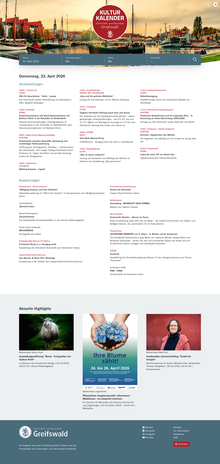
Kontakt (177, 427)
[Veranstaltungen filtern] (195, 59)
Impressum (178, 434)
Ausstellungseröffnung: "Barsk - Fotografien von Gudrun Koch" (45, 358)
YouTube (148, 437)
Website (148, 427)
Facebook (149, 431)
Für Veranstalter (181, 431)
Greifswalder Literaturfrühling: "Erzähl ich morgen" (168, 358)
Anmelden (181, 444)
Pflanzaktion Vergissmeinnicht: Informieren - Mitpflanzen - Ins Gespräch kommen (107, 397)
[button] (215, 4)
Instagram (149, 434)
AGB (175, 437)
